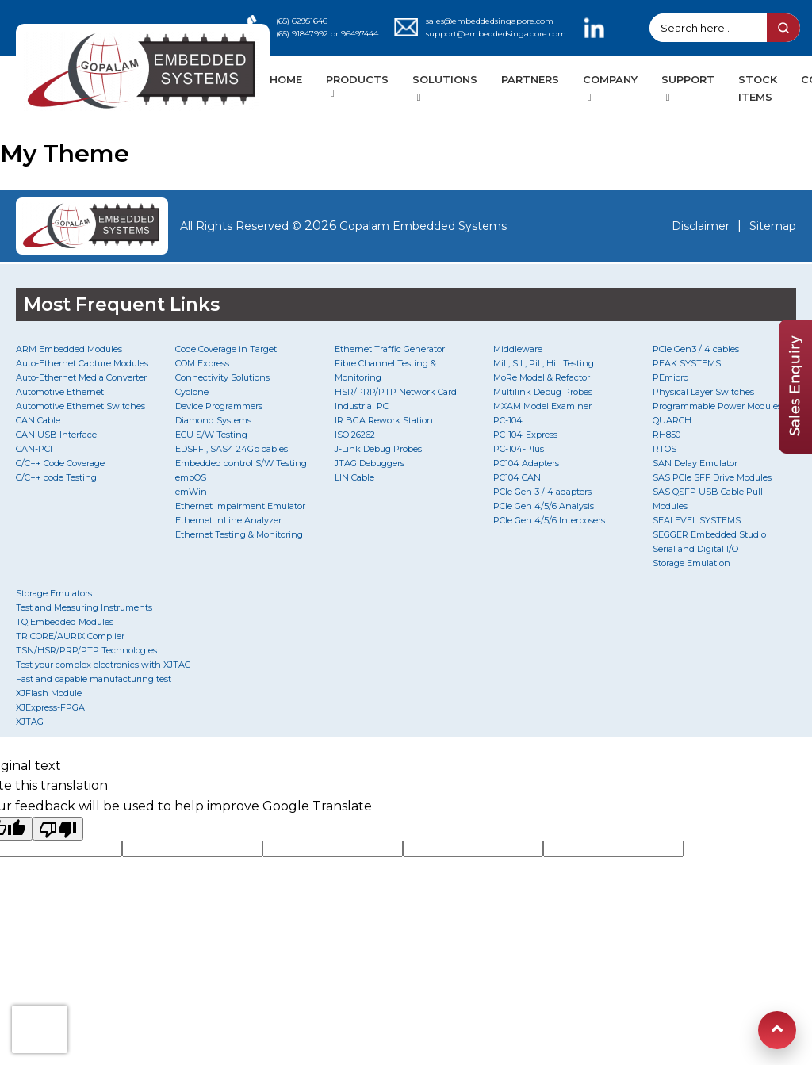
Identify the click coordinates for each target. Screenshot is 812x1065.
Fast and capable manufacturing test (93, 678)
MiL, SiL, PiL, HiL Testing (543, 363)
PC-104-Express (525, 434)
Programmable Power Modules (717, 406)
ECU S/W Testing (211, 434)
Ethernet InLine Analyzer (228, 520)
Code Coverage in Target (226, 348)
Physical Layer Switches (703, 391)
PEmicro (670, 377)
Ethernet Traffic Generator (390, 348)
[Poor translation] (58, 829)
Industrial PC (362, 406)
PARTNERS (530, 79)
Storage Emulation (691, 563)
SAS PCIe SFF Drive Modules (712, 477)
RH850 (666, 434)
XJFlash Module (49, 693)
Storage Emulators (54, 593)
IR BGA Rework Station (384, 420)
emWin (191, 491)
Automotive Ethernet (60, 391)
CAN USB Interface (56, 434)
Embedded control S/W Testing (241, 463)
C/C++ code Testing (56, 477)
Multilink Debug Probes (542, 391)
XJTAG (30, 721)
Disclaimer (701, 226)
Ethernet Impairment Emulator (240, 505)
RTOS (664, 448)
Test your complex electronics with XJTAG (103, 664)
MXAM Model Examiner (542, 406)
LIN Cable (354, 477)
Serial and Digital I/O (695, 548)
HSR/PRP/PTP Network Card (396, 391)
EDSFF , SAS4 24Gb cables (231, 448)
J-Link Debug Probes (378, 448)
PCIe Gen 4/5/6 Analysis (543, 505)
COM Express (202, 363)
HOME (286, 79)
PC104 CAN (517, 477)
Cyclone (192, 391)
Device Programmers (218, 406)
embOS (190, 477)
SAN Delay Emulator (695, 463)
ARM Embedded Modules (69, 348)
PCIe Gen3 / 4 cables (696, 348)
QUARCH (672, 420)
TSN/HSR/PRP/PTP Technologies (86, 650)
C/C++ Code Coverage (60, 463)
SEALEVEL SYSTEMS (697, 520)
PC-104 (508, 420)
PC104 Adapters (526, 463)
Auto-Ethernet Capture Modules (82, 363)
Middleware (517, 348)
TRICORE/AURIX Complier (70, 636)
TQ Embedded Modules (64, 621)
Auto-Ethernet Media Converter (81, 377)
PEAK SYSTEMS (687, 363)
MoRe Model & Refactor (541, 377)
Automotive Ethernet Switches (80, 406)
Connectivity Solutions (222, 377)
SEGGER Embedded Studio (709, 534)
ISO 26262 (355, 434)
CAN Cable (38, 420)
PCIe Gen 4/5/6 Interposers (549, 520)
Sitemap (772, 226)
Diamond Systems (213, 420)
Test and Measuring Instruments (84, 607)
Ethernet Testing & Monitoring (239, 534)
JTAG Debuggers (369, 463)
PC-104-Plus (518, 448)
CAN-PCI (34, 448)
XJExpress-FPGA (50, 707)
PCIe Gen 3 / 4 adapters (542, 491)
